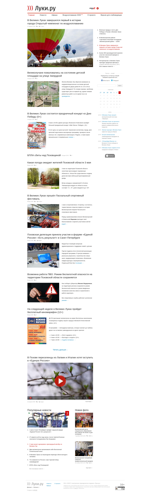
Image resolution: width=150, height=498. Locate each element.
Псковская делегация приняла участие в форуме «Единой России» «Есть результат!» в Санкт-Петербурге (60, 236)
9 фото (92, 436)
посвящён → (80, 263)
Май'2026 (110, 89)
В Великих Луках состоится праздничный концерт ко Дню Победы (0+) (59, 115)
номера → (71, 137)
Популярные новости (39, 410)
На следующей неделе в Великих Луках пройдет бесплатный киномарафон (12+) (54, 311)
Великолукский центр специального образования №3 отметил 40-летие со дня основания (84, 424)
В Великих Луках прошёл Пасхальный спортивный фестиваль (55, 197)
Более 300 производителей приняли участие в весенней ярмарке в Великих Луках (110, 55)
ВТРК (110, 112)
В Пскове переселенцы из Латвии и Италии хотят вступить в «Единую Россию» (60, 359)
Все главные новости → (107, 66)
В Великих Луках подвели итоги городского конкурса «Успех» (111, 148)
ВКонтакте (105, 80)
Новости (43, 15)
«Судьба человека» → (68, 340)
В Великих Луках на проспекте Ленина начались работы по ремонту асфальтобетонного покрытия (110, 124)
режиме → (65, 300)
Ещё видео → (89, 401)
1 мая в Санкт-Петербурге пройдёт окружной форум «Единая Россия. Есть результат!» (46, 431)
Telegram (115, 80)
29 (107, 92)
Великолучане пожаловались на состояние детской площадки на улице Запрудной (56, 74)
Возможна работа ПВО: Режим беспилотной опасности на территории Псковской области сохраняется (59, 276)
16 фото (93, 462)
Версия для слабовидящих (111, 15)
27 (100, 92)
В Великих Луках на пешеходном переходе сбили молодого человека (48, 455)
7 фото (42, 26)
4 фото (40, 201)
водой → (64, 224)
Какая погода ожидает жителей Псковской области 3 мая (59, 162)
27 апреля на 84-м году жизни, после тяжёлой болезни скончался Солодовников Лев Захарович (47, 438)
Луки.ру (76, 488)
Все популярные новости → (37, 468)
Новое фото (82, 410)
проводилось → (67, 96)
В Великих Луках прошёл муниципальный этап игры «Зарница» (109, 116)
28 (104, 92)
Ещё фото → (89, 467)
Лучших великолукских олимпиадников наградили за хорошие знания (110, 136)
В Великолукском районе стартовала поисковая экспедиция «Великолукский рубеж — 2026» (110, 39)
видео (40, 240)
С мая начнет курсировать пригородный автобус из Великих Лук (46, 445)
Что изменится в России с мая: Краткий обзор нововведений (44, 461)
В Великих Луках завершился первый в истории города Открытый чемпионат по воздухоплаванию (110, 47)
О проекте (91, 15)
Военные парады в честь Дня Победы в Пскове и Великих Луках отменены (110, 32)
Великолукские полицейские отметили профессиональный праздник (84, 451)
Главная (31, 15)
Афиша (54, 15)
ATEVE (35, 490)
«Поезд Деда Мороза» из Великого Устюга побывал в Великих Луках (110, 143)
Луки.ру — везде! (110, 73)
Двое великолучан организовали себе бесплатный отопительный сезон (46, 450)
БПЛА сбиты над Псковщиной (44, 155)
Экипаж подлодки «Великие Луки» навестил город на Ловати (111, 130)
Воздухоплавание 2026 (72, 15)
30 (111, 92)
